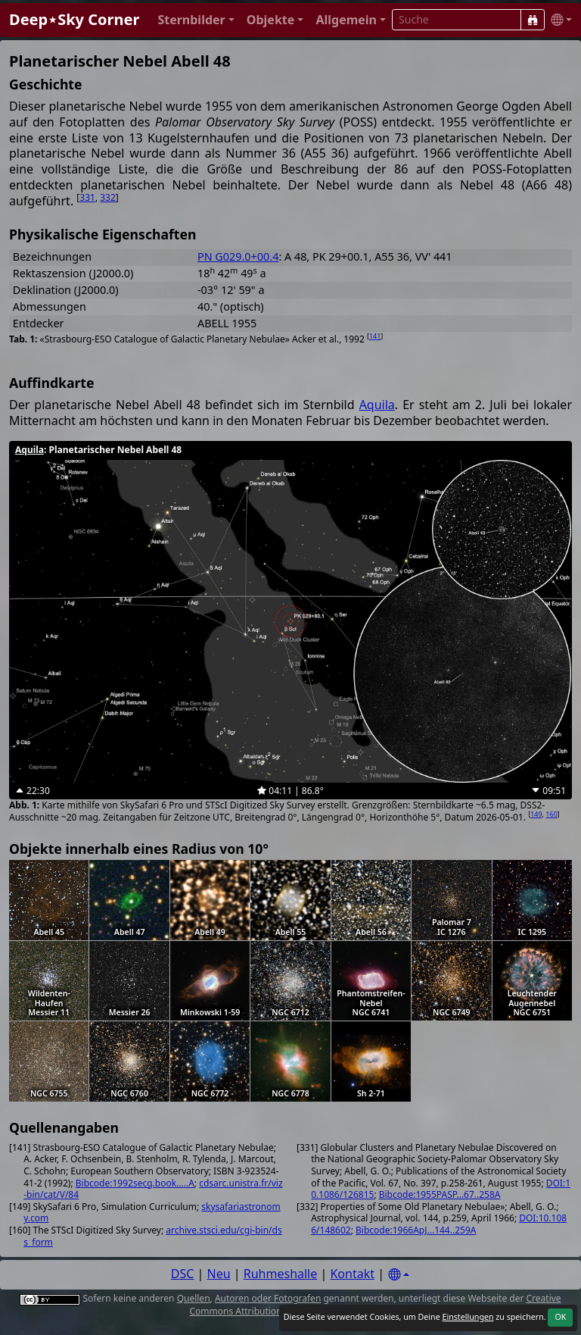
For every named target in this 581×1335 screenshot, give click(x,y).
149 (536, 814)
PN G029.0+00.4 (237, 256)
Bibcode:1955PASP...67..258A (440, 1194)
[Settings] (398, 1274)
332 (108, 197)
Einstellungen (467, 1317)
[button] (195, 20)
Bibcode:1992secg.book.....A (135, 1183)
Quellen (193, 1298)
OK (560, 1317)
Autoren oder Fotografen (268, 1298)
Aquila (377, 404)
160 (551, 814)
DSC (182, 1273)
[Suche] (532, 19)
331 (87, 197)
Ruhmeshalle (281, 1273)
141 (375, 336)
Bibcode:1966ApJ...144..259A (416, 1230)
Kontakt (352, 1273)
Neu (219, 1273)
